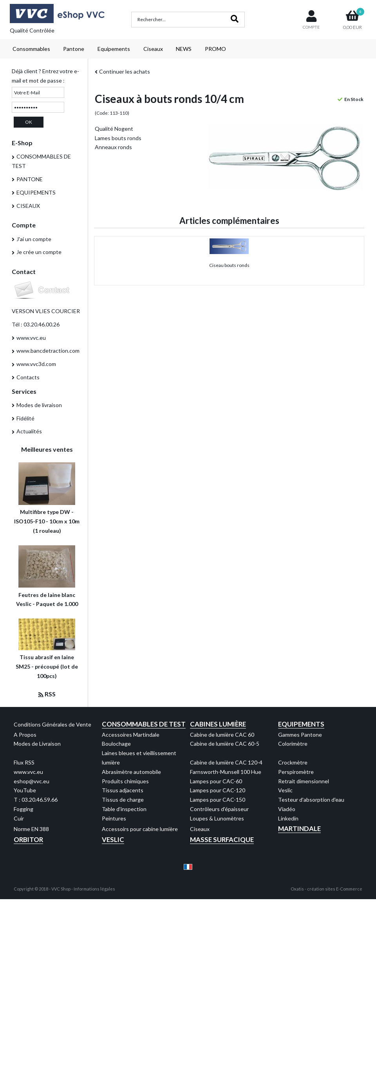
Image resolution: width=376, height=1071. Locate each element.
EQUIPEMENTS (36, 192)
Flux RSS (24, 762)
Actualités (29, 431)
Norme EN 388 (31, 829)
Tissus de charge (123, 799)
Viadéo (286, 809)
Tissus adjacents (122, 790)
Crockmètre (292, 762)
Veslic (285, 790)
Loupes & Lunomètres (217, 818)
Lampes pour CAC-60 (216, 781)
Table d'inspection (124, 809)
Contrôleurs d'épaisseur (219, 809)
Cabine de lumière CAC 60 (222, 734)
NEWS (184, 48)
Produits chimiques (125, 781)
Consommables (31, 48)
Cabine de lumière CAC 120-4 (226, 762)
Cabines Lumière (218, 724)
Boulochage (116, 743)
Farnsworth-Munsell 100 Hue (225, 771)
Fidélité (25, 418)
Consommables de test (144, 724)
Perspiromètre (296, 771)
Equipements (114, 48)
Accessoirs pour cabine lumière (140, 829)
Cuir (19, 818)
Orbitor (28, 839)
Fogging (23, 809)
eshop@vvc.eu (31, 781)
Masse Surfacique (222, 839)
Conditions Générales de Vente (52, 724)
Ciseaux (153, 48)
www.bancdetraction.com (48, 350)
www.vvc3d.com (36, 364)
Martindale (299, 828)
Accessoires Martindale (130, 734)
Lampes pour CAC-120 (217, 790)
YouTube (25, 790)
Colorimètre (292, 743)
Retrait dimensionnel (303, 781)
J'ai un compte (33, 239)
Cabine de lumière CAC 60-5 (224, 743)
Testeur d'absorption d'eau (311, 799)
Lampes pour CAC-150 (217, 799)
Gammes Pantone (300, 734)
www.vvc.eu (31, 337)
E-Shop (22, 142)
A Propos (25, 734)
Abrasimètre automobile (131, 771)
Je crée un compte (38, 252)
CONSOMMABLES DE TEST (41, 161)
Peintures (114, 818)
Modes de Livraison (37, 743)
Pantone (73, 48)
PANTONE (29, 179)
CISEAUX (28, 205)
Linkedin (288, 818)
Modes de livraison (39, 405)
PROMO (215, 48)
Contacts (28, 377)
